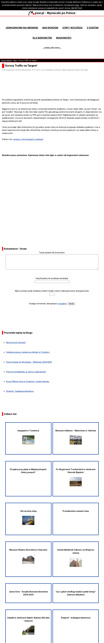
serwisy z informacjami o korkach (28, 139)
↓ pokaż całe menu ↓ (52, 47)
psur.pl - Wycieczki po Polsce (52, 13)
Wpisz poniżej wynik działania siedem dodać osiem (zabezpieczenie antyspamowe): (52, 291)
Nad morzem (50, 27)
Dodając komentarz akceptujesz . (48, 303)
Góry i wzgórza (72, 27)
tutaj (77, 5)
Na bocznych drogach (16, 342)
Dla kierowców (42, 37)
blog (15, 60)
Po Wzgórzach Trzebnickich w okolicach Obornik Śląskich (75, 477)
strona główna (6, 60)
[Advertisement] (53, 90)
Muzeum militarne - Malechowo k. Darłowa (75, 437)
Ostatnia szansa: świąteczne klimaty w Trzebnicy (28, 352)
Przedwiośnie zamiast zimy (76, 511)
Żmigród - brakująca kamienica (19, 391)
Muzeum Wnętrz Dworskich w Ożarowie (28, 556)
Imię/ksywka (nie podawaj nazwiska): (52, 278)
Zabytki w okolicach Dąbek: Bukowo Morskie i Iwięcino (28, 626)
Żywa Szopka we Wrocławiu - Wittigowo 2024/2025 (29, 362)
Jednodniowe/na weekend (21, 27)
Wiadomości (63, 37)
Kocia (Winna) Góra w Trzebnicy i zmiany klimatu (27, 381)
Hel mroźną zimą (28, 517)
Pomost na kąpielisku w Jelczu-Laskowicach (26, 372)
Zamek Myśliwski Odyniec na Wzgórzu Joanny (75, 558)
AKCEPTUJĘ (76, 8)
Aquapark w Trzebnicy (28, 437)
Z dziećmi (93, 27)
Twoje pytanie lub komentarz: (52, 252)
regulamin (62, 303)
